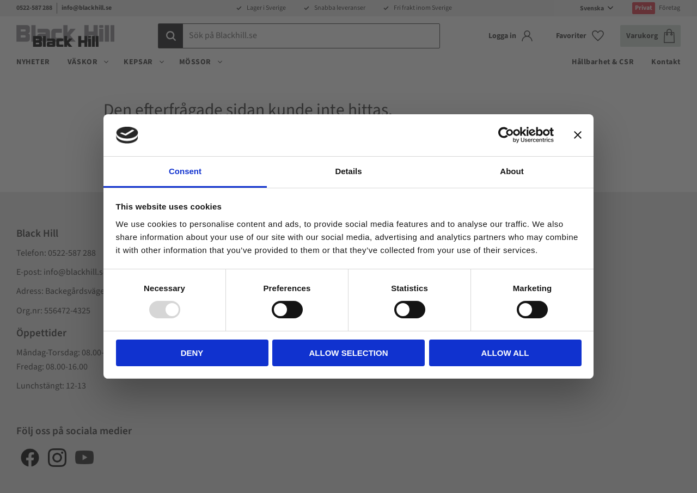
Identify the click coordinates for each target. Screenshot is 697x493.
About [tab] (511, 171)
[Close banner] (578, 135)
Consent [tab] (185, 171)
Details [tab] (348, 171)
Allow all (505, 353)
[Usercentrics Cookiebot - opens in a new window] (506, 135)
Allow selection (348, 353)
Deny (192, 353)
